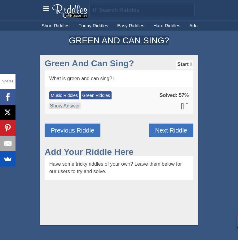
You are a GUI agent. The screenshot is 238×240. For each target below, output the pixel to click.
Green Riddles (96, 95)
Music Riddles (64, 95)
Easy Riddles (130, 25)
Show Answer (65, 105)
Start (184, 64)
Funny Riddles (93, 25)
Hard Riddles (166, 25)
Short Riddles (55, 25)
